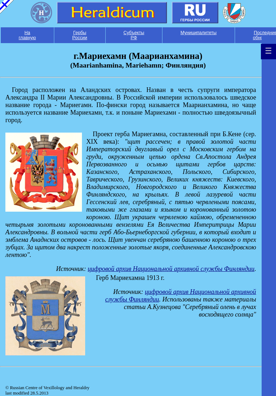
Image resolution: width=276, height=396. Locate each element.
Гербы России (79, 35)
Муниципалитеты (198, 32)
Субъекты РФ (134, 35)
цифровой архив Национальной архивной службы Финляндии (171, 268)
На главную (27, 35)
